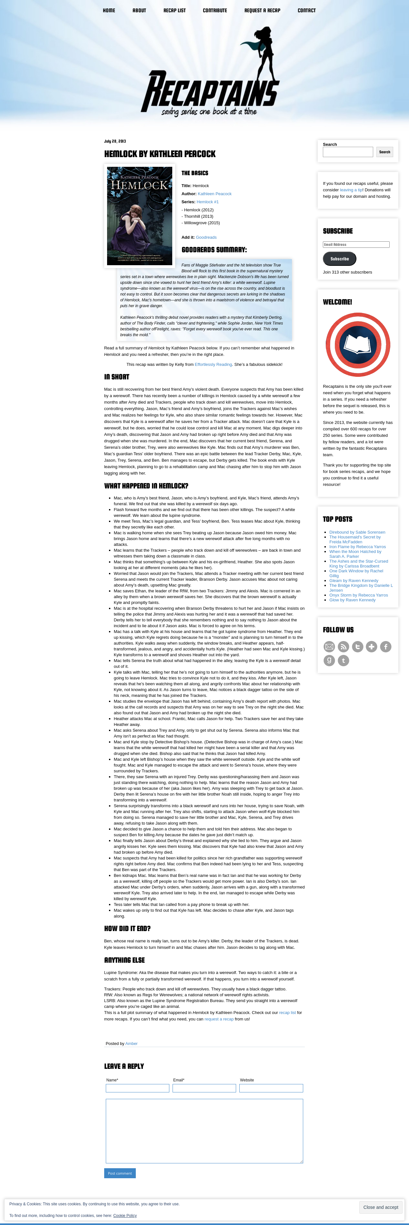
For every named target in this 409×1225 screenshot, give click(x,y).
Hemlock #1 (208, 201)
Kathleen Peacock (215, 193)
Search (330, 144)
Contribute (215, 10)
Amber (131, 1043)
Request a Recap (262, 10)
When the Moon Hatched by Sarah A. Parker (355, 554)
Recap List (175, 10)
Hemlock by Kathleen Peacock (159, 154)
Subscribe (340, 258)
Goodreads (206, 237)
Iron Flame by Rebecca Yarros (357, 546)
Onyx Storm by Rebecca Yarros (358, 595)
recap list (287, 1012)
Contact (307, 10)
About (139, 10)
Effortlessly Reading (213, 364)
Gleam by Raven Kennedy (353, 580)
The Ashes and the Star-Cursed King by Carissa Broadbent (358, 563)
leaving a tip (351, 189)
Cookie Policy (125, 1215)
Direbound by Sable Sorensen (357, 532)
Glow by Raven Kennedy (352, 599)
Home (109, 10)
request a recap (219, 1019)
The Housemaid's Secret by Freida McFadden (355, 539)
